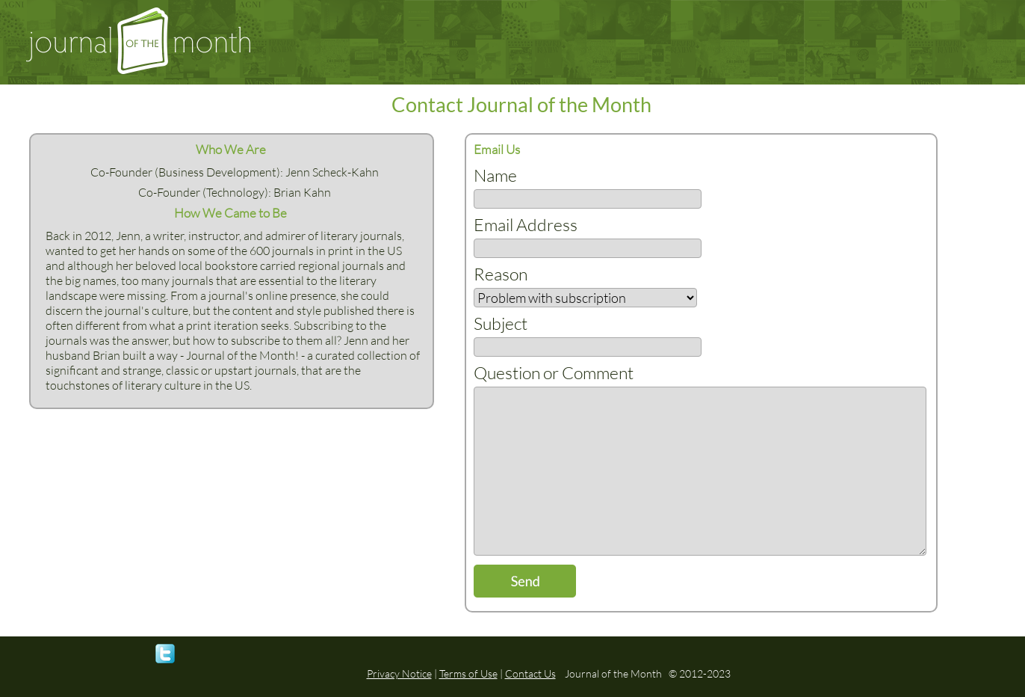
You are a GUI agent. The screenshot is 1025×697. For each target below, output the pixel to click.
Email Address (525, 224)
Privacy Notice (399, 673)
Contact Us (530, 673)
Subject (500, 323)
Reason (500, 273)
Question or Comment (554, 372)
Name (495, 175)
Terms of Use (468, 673)
